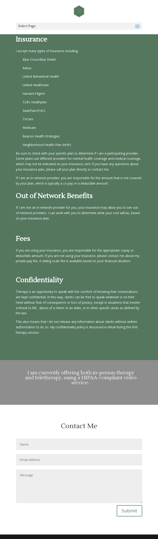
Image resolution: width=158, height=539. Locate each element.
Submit (129, 511)
